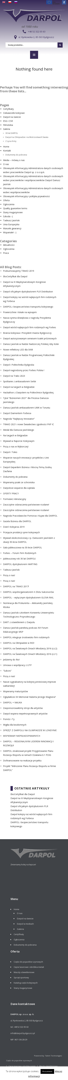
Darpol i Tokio (10, 452)
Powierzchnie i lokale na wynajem (20, 312)
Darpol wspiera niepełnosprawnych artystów (25, 713)
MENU (34, 55)
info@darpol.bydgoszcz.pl (22, 1033)
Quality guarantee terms (15, 208)
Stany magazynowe (13, 212)
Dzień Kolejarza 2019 (14, 526)
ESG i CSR (8, 120)
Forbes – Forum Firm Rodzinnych (19, 553)
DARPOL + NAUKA (12, 702)
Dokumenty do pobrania (16, 154)
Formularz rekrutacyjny (14, 499)
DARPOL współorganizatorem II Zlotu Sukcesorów (28, 591)
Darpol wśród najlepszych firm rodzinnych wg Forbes (29, 327)
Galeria (6, 129)
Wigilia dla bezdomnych (14, 724)
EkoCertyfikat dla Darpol (15, 276)
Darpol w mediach (25, 923)
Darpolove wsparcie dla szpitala (19, 487)
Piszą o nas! (9, 575)
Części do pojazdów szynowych (28, 961)
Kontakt (7, 150)
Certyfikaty (8, 108)
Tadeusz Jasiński (11, 220)
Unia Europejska (11, 224)
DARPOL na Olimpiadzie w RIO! (18, 642)
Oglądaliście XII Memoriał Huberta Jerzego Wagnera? (29, 696)
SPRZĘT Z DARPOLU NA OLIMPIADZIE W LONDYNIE (30, 730)
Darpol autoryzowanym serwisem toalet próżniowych (30, 338)
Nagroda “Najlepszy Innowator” (19, 418)
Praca (6, 252)
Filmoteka (8, 124)
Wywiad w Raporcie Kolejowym (18, 441)
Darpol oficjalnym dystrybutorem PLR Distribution (28, 291)
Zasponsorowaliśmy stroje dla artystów (23, 708)
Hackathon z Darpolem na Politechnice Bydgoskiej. (28, 392)
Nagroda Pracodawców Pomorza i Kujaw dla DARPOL (30, 515)
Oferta (6, 200)
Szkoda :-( (8, 216)
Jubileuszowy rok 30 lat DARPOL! (19, 558)
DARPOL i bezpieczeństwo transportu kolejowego (28, 306)
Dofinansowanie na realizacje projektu (22, 760)
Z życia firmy (10, 141)
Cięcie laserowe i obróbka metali (29, 967)
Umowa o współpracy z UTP (17, 665)
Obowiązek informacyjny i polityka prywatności (26, 196)
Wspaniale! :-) (9, 232)
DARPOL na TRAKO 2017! (16, 586)
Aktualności (8, 244)
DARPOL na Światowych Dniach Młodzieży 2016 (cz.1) (30, 654)
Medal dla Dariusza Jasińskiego (18, 429)
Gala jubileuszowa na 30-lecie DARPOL (22, 547)
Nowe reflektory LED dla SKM (18, 349)
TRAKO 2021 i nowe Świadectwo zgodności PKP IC (28, 424)
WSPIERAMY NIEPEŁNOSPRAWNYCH (21, 735)
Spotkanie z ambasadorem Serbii (19, 381)
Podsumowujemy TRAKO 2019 (18, 270)
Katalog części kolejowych (26, 982)
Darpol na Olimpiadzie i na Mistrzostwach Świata (26, 137)
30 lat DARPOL (11, 133)
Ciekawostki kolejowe (14, 112)
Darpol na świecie (12, 116)
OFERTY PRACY (11, 493)
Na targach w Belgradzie (15, 435)
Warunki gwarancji (12, 228)
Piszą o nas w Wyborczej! (15, 446)
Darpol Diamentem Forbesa (17, 413)
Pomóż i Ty (8, 719)
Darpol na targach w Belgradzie (19, 386)
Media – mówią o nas (14, 160)
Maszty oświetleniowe (24, 972)
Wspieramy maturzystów (15, 691)
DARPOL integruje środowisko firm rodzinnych (26, 637)
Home (6, 146)
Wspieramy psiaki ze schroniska (19, 482)
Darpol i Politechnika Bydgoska (18, 364)
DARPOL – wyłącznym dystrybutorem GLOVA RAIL (28, 597)
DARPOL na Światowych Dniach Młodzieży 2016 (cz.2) (30, 648)
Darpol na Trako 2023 (14, 375)
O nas (6, 164)
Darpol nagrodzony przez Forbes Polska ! (23, 370)
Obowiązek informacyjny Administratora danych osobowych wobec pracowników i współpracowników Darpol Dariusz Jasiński (33, 180)
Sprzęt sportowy (21, 977)
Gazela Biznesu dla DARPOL (17, 521)
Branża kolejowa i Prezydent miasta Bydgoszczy (27, 332)
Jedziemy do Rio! (11, 659)
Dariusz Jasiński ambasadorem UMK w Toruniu (26, 407)
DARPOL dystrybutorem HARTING (20, 564)
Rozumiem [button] (47, 1071)
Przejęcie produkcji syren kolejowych (21, 532)
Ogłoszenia (8, 204)
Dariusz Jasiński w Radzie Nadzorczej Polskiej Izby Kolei (31, 344)
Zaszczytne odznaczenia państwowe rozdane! (26, 504)
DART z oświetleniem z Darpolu (19, 622)
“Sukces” (7, 670)
